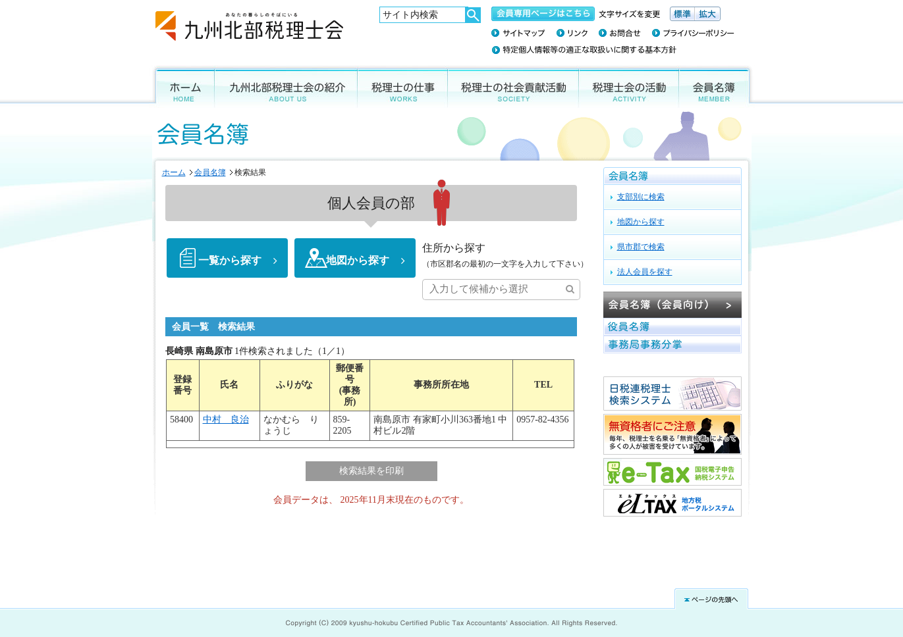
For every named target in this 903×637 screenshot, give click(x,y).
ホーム (182, 86)
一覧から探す (229, 261)
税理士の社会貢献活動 (513, 86)
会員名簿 (717, 86)
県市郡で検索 (641, 246)
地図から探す (357, 261)
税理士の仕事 (403, 86)
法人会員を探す (644, 271)
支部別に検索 (641, 196)
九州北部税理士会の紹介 (286, 86)
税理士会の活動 (629, 86)
